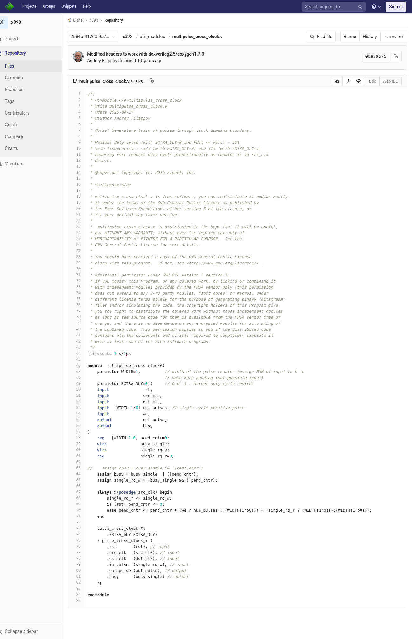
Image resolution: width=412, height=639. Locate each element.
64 (83, 473)
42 (83, 341)
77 (83, 552)
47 (83, 371)
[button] (35, 631)
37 (83, 311)
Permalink (393, 36)
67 (83, 491)
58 (83, 437)
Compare (22, 136)
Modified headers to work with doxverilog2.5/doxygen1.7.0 (153, 54)
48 (83, 377)
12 (83, 160)
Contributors (25, 113)
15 (83, 178)
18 (83, 196)
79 (83, 564)
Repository (121, 20)
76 (83, 546)
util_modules (160, 36)
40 (83, 329)
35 (83, 298)
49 (83, 383)
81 (83, 576)
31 (83, 274)
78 (83, 558)
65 (83, 479)
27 (83, 250)
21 (83, 214)
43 (83, 347)
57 (83, 431)
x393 (135, 36)
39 (83, 323)
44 (83, 353)
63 (83, 467)
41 (83, 335)
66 (83, 485)
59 (83, 443)
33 (83, 286)
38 (83, 317)
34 (83, 292)
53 (83, 407)
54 (83, 413)
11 (83, 154)
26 (83, 244)
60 (83, 449)
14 (83, 172)
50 (83, 389)
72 (83, 522)
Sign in (396, 6)
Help (87, 6)
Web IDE (390, 81)
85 (83, 600)
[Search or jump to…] (335, 7)
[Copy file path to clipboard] (160, 81)
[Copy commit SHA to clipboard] (396, 56)
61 (83, 455)
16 (83, 184)
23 (83, 226)
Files (17, 66)
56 (83, 425)
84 (83, 594)
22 (83, 220)
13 (83, 166)
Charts (19, 148)
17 (83, 190)
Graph (18, 124)
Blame (350, 36)
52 (83, 401)
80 (83, 570)
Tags (17, 101)
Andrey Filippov (110, 60)
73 (83, 528)
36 (83, 305)
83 (83, 588)
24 (83, 232)
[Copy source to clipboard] (337, 81)
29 (83, 262)
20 (83, 208)
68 (83, 498)
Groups (49, 6)
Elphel (83, 20)
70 (83, 510)
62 (83, 461)
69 (83, 504)
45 (83, 359)
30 (83, 268)
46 (83, 365)
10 (83, 148)
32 (83, 280)
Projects (29, 6)
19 (83, 202)
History (370, 36)
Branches (22, 89)
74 (83, 534)
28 (83, 256)
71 (83, 516)
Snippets (68, 6)
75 (83, 540)
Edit (372, 81)
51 (83, 395)
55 (83, 419)
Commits (22, 77)
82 (83, 582)
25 (83, 238)
